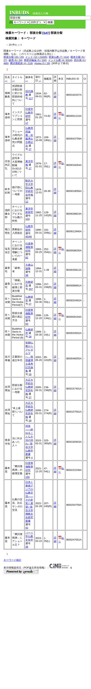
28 (30, 336)
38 (26, 275)
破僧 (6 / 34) (16, 60)
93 (26, 323)
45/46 (28, 236)
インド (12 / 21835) (36, 57)
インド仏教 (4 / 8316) (60, 60)
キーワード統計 (12, 560)
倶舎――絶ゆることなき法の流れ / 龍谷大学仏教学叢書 (29, 440)
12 (26, 201)
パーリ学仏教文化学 (29, 536)
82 (26, 257)
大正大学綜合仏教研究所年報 (29, 386)
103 (27, 219)
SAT (46, 32)
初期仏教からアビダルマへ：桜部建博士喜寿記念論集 (29, 356)
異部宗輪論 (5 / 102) (35, 60)
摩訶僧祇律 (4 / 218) (21, 63)
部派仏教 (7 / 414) (59, 57)
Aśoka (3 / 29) (42, 63)
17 (26, 122)
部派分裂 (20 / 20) (14, 57)
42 (26, 527)
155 (27, 477)
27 (30, 303)
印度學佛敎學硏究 (29, 247)
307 (31, 289)
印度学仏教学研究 (29, 113)
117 (31, 98)
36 (26, 546)
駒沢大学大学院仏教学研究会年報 (29, 187)
